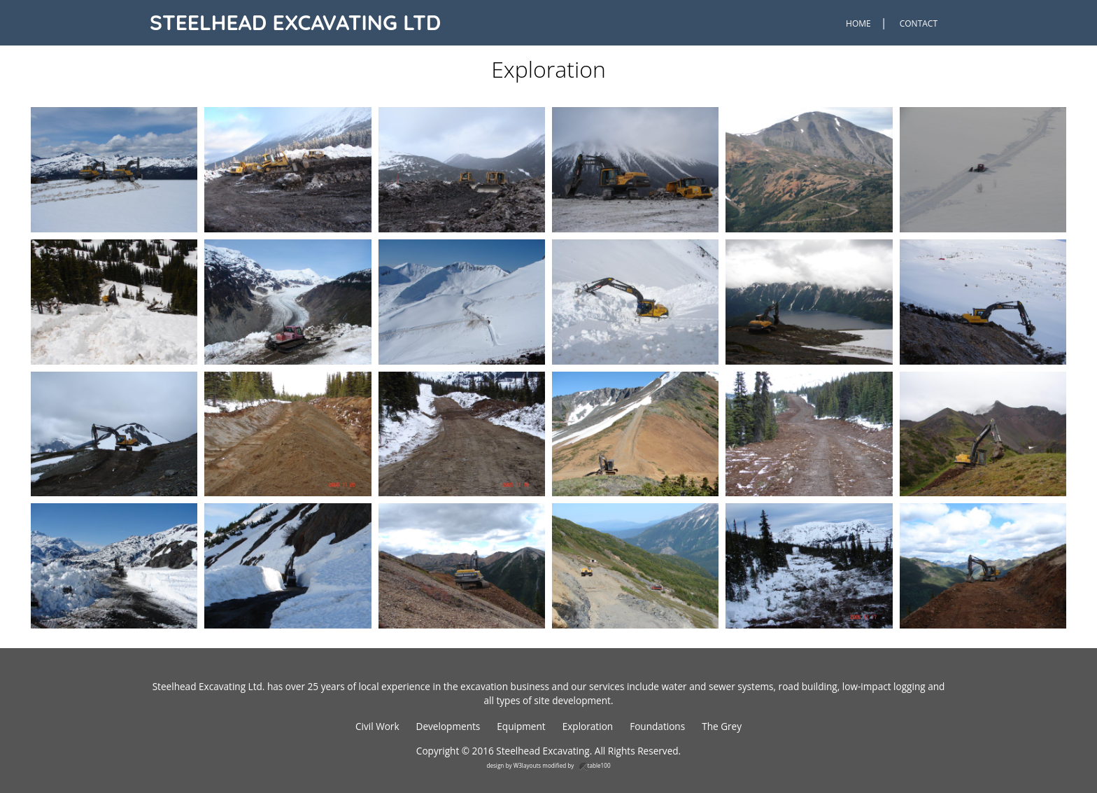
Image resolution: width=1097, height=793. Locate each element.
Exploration (588, 726)
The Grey (722, 726)
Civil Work (377, 726)
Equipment (521, 726)
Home (858, 23)
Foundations (657, 726)
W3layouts (528, 765)
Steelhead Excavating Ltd (295, 22)
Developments (448, 726)
